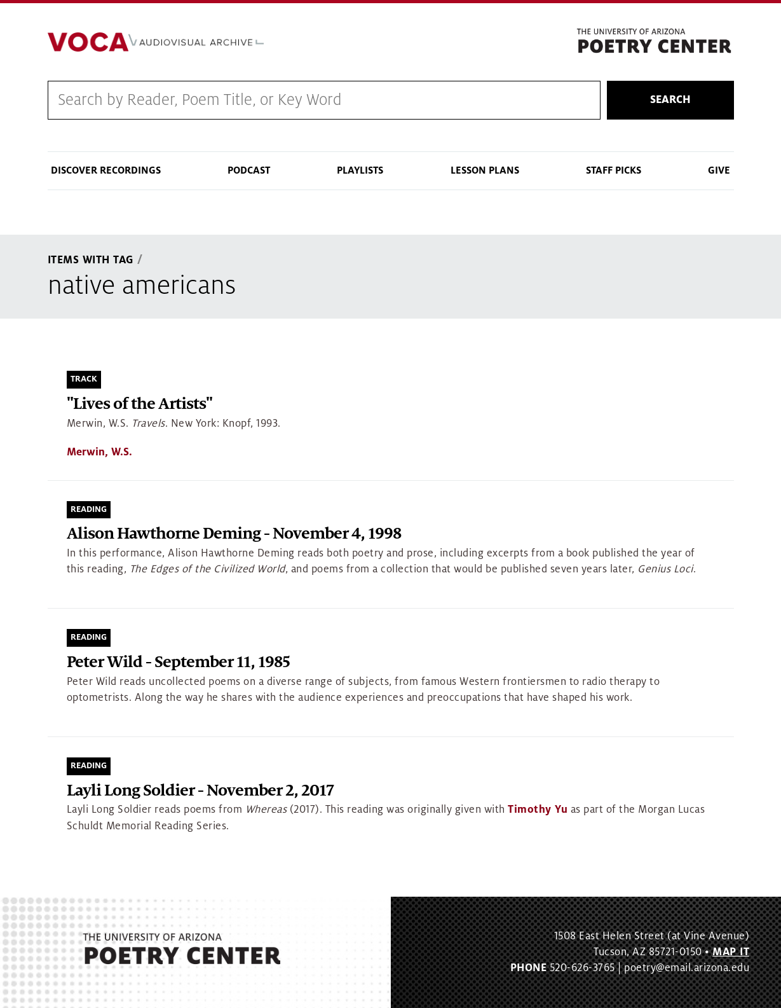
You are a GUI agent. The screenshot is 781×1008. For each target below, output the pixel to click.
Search (670, 100)
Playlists (360, 170)
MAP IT (730, 952)
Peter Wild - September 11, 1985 (178, 662)
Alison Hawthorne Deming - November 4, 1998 (234, 533)
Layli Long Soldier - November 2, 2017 (200, 790)
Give (719, 170)
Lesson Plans (485, 170)
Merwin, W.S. (99, 452)
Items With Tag (91, 260)
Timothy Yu (537, 809)
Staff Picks (613, 170)
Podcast (249, 170)
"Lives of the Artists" (139, 404)
